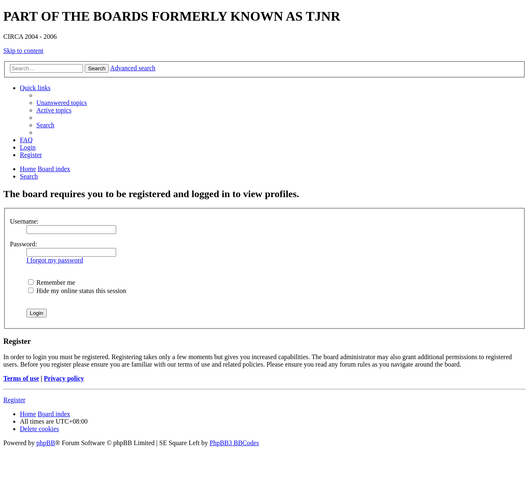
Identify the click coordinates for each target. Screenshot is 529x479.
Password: (23, 244)
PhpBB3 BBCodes (234, 442)
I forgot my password (54, 260)
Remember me (51, 282)
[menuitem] (61, 102)
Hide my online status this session (77, 290)
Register (14, 399)
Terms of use (21, 378)
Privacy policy (64, 378)
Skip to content (23, 50)
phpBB (45, 442)
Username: (24, 221)
